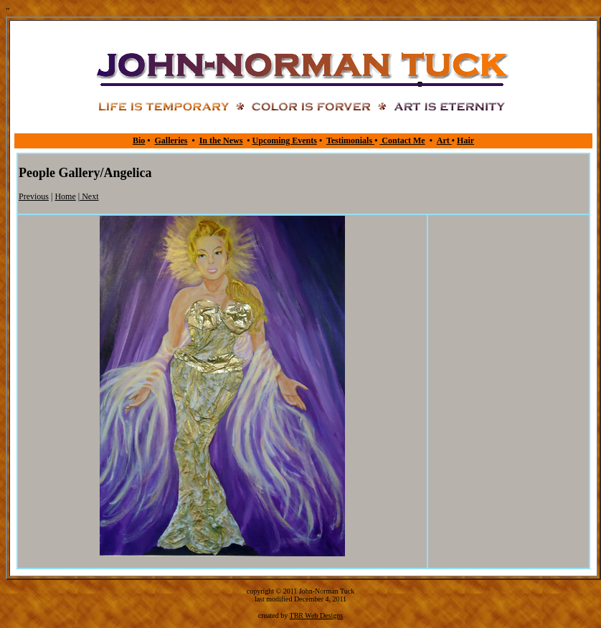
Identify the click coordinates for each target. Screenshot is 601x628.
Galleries (170, 140)
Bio (139, 140)
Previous (34, 196)
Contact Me (402, 140)
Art (444, 140)
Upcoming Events (284, 140)
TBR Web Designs (317, 615)
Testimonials (350, 140)
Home (65, 196)
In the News (221, 140)
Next (89, 196)
